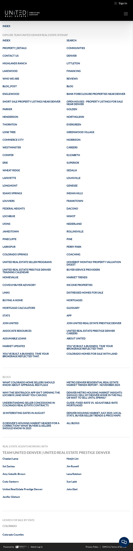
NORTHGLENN (75, 117)
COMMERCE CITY (13, 140)
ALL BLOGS (73, 423)
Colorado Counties (13, 534)
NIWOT (71, 216)
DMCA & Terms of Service (114, 547)
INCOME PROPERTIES (80, 285)
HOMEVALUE (10, 277)
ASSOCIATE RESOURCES (17, 331)
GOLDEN (72, 109)
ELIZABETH (73, 155)
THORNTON (10, 124)
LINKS (6, 292)
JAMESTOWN (11, 231)
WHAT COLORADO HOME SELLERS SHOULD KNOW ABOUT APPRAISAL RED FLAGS (29, 383)
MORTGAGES (75, 300)
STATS (6, 315)
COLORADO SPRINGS (15, 254)
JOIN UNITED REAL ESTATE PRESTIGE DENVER (94, 323)
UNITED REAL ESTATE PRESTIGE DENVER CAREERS (91, 332)
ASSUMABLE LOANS (14, 338)
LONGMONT (10, 185)
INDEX (6, 26)
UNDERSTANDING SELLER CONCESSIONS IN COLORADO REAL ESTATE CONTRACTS (29, 404)
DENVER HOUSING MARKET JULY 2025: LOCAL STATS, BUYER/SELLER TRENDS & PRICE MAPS (94, 414)
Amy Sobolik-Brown (14, 474)
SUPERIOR (73, 162)
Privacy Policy (92, 547)
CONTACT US (11, 55)
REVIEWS (72, 78)
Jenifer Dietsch (11, 497)
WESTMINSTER (12, 147)
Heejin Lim (73, 458)
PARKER (7, 109)
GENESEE (72, 185)
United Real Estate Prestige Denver (23, 489)
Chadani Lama (10, 458)
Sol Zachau (9, 466)
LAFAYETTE (9, 178)
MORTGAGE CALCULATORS (19, 308)
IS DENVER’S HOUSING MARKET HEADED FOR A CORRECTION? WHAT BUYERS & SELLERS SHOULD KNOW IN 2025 (31, 426)
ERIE (5, 162)
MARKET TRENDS (77, 277)
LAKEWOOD (10, 71)
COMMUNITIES (76, 48)
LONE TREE (9, 132)
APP (69, 315)
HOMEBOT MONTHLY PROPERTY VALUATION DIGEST (94, 263)
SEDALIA (72, 170)
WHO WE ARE (11, 78)
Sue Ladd (72, 481)
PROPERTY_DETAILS (15, 48)
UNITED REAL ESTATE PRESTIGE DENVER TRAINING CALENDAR (27, 271)
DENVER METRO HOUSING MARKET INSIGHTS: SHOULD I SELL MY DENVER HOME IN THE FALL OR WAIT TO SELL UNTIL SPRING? (94, 395)
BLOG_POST (10, 86)
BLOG (70, 86)
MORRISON (73, 140)
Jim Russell (73, 466)
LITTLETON (73, 63)
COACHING (73, 254)
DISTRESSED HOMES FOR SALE (85, 292)
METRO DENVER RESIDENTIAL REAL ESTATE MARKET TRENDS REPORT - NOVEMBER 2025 (93, 383)
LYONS (6, 224)
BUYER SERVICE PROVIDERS (83, 269)
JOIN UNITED (10, 323)
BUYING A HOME (13, 300)
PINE (69, 239)
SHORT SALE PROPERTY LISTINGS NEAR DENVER (31, 101)
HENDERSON (10, 117)
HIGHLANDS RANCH (15, 63)
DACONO (72, 208)
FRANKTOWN (75, 201)
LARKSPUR (9, 246)
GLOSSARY (73, 308)
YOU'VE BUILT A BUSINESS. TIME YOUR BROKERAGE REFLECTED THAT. (90, 347)
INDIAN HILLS (75, 193)
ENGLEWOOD (11, 94)
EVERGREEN (74, 124)
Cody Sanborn (11, 481)
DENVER (72, 55)
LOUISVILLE (73, 178)
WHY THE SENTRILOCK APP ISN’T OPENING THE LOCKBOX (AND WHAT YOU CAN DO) (31, 393)
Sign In (120, 3)
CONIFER (8, 155)
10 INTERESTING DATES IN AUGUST (24, 413)
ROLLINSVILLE (75, 231)
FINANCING (74, 71)
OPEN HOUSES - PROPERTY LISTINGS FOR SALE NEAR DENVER (95, 102)
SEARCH (71, 40)
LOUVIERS (9, 201)
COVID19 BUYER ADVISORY (19, 285)
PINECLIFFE (9, 239)
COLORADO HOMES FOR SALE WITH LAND (92, 353)
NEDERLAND (74, 224)
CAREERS (72, 147)
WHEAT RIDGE (11, 170)
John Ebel (72, 489)
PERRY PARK (74, 246)
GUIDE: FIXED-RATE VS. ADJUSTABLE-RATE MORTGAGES (92, 404)
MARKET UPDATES (14, 346)
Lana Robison (74, 474)
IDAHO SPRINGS (12, 193)
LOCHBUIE (9, 216)
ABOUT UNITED (76, 338)
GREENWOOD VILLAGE (80, 132)
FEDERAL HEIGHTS (14, 208)
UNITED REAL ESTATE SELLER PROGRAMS (27, 262)
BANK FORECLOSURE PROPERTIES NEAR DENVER (96, 94)
